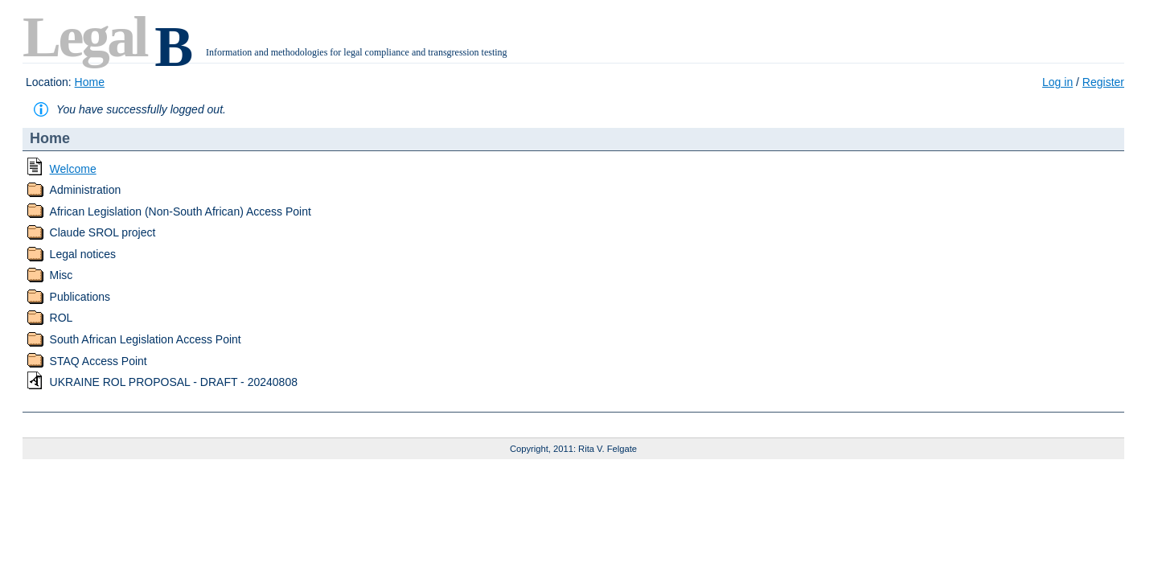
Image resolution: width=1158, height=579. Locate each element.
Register (1103, 82)
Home (90, 82)
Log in (1057, 82)
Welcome (73, 168)
